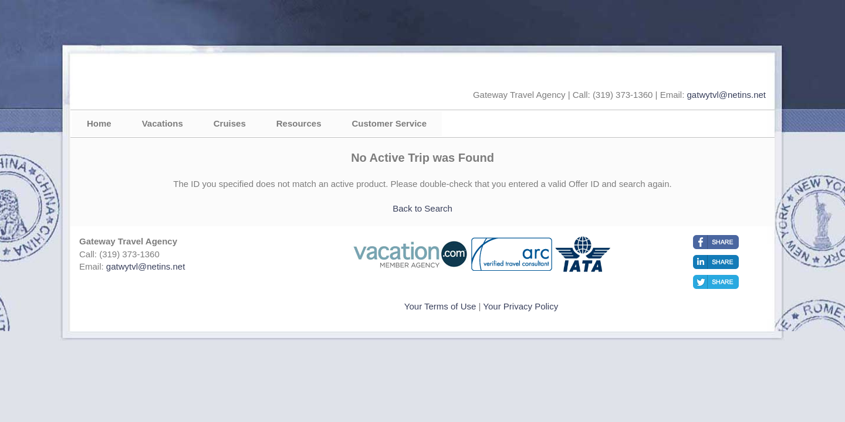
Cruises (230, 123)
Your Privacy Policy (520, 306)
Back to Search (422, 208)
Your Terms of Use (440, 306)
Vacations (162, 123)
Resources (299, 123)
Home (99, 123)
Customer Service (389, 123)
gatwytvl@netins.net (726, 95)
